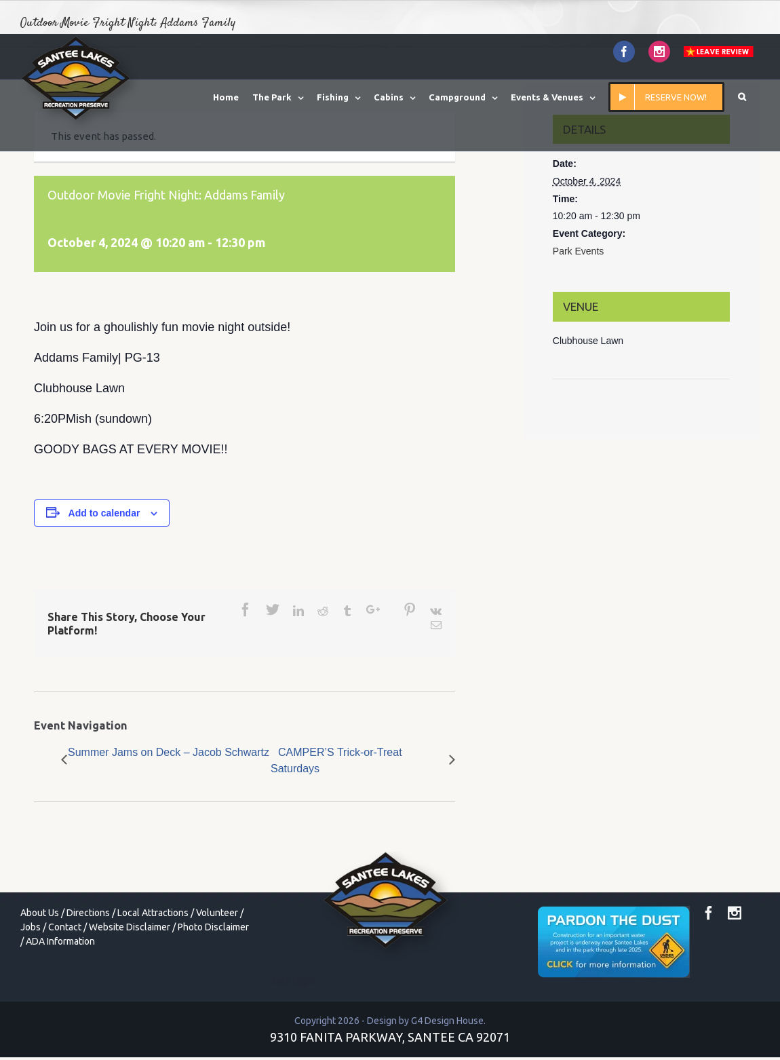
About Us (39, 912)
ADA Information (60, 941)
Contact (64, 927)
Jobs (30, 927)
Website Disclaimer (129, 927)
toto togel (294, 980)
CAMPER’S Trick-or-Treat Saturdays (336, 760)
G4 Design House (447, 1020)
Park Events (578, 251)
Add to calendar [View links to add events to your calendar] (104, 513)
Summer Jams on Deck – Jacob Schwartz (168, 752)
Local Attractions (153, 912)
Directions (88, 912)
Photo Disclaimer (213, 927)
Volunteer (217, 912)
